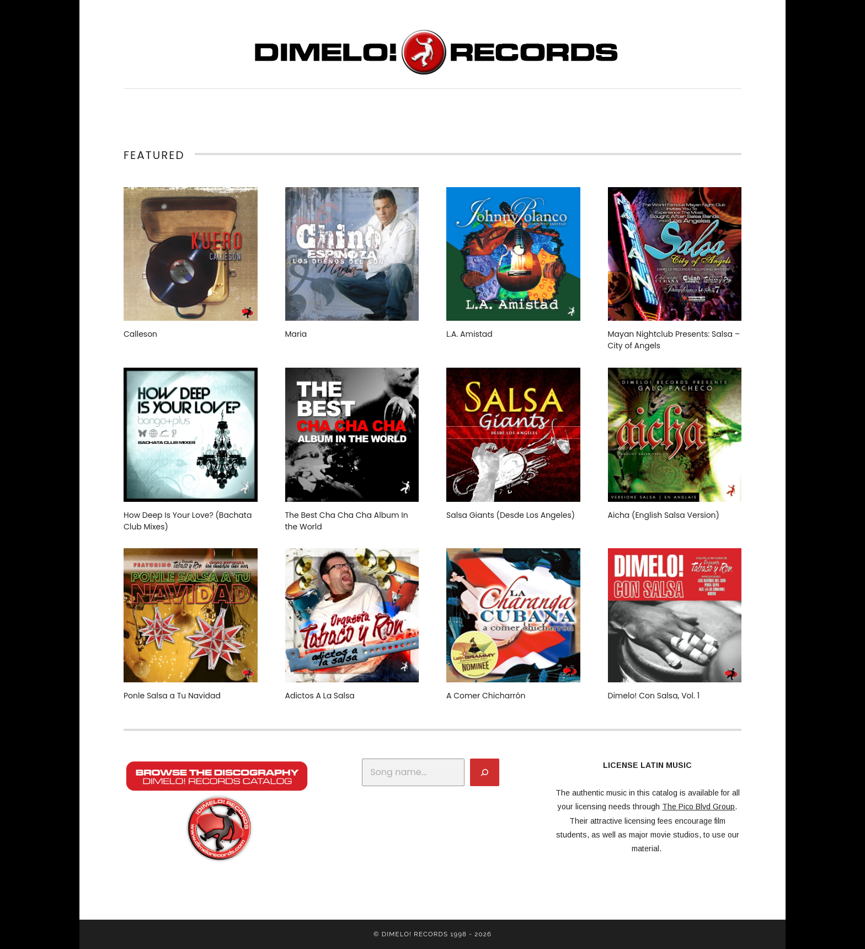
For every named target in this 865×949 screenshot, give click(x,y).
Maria (296, 334)
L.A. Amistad (469, 334)
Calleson (140, 334)
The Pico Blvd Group (698, 806)
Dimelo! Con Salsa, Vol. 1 (654, 695)
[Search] (484, 772)
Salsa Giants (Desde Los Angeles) (510, 515)
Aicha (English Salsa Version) (663, 515)
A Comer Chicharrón (486, 695)
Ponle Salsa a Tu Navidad (172, 695)
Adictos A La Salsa (320, 695)
